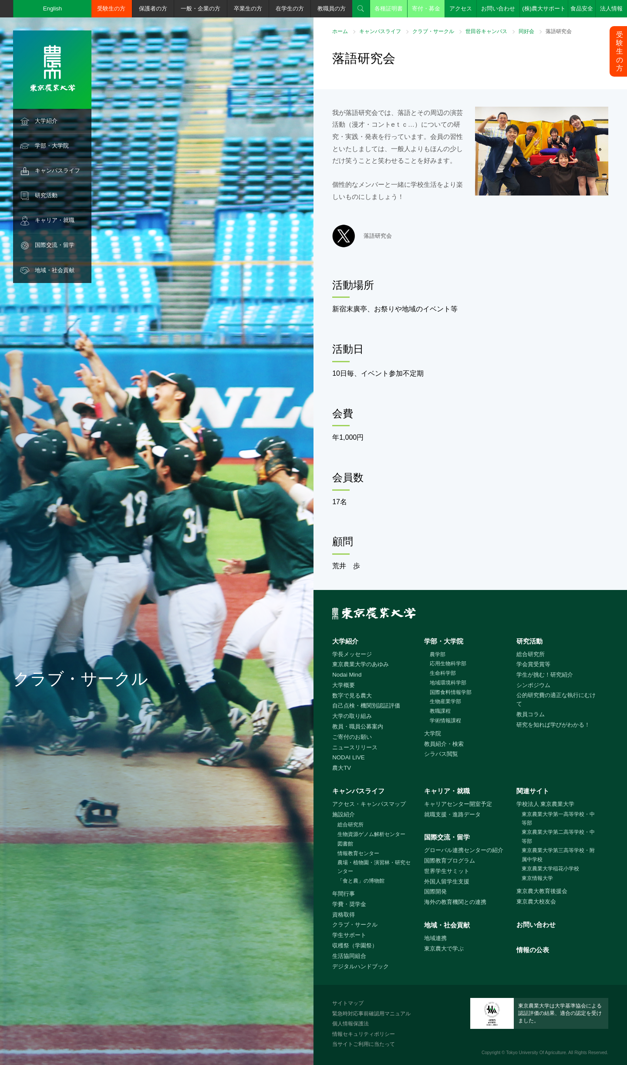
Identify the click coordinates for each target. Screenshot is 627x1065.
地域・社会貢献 (54, 270)
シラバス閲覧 (441, 754)
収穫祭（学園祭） (355, 945)
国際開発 (435, 891)
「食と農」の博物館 (360, 881)
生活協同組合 (349, 956)
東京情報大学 (537, 878)
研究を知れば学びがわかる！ (553, 724)
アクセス (460, 8)
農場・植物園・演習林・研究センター (374, 867)
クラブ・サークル (433, 31)
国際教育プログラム (449, 860)
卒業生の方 (248, 8)
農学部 (437, 654)
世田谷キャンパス (486, 31)
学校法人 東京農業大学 (545, 804)
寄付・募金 (426, 8)
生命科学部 (443, 673)
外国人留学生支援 (446, 881)
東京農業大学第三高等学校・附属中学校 (558, 855)
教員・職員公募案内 (357, 726)
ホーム (340, 31)
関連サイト (532, 791)
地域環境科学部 (448, 683)
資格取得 (343, 914)
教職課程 (440, 711)
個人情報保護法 (350, 1024)
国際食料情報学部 (451, 692)
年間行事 (343, 893)
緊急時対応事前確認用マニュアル (371, 1014)
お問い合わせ (498, 8)
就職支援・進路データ (452, 814)
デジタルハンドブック (360, 966)
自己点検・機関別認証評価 (366, 705)
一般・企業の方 (200, 8)
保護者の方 (153, 8)
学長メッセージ (352, 654)
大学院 (432, 733)
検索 (361, 8)
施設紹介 (343, 814)
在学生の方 (290, 8)
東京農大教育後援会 (541, 891)
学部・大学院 (52, 145)
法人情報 (611, 8)
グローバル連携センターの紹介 (463, 850)
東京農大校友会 (536, 901)
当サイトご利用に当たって (363, 1044)
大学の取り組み (352, 716)
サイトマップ (348, 1003)
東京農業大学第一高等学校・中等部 (558, 818)
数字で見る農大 (352, 695)
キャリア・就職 (54, 220)
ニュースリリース (355, 747)
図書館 (345, 844)
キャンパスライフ (57, 170)
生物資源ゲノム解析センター (371, 834)
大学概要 (343, 685)
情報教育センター (358, 853)
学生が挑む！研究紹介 (544, 674)
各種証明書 (388, 8)
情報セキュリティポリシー (363, 1034)
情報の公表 (532, 950)
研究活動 (46, 195)
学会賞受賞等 (533, 664)
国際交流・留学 (54, 245)
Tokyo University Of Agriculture (536, 1052)
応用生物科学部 (448, 664)
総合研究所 (530, 654)
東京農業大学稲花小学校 (550, 869)
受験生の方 (111, 8)
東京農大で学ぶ (444, 948)
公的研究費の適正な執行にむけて (556, 700)
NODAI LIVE (348, 757)
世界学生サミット (446, 871)
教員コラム (530, 714)
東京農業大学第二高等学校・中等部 (558, 836)
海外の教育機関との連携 (455, 902)
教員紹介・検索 (444, 744)
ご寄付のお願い (352, 737)
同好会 (526, 31)
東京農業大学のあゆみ (360, 664)
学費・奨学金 (349, 904)
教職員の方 (331, 8)
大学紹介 (46, 121)
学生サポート (349, 935)
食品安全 (581, 8)
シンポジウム (533, 685)
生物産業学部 (445, 701)
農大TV (341, 768)
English (52, 8)
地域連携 (435, 938)
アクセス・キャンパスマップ (369, 804)
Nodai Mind (346, 674)
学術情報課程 (445, 721)
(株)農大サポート (544, 8)
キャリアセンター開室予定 (458, 804)
